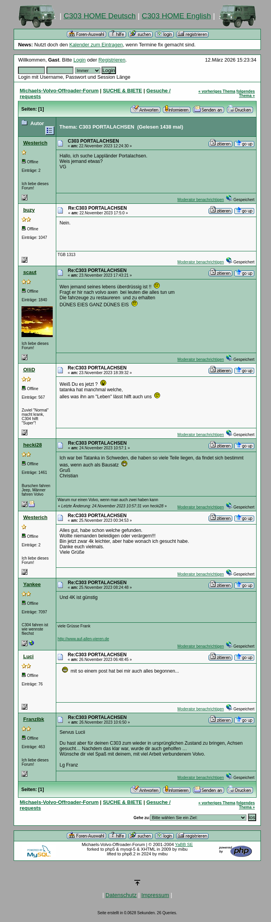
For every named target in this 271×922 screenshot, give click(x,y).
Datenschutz (121, 895)
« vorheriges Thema (216, 91)
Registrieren (111, 60)
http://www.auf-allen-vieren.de (83, 639)
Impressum (155, 895)
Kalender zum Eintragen (96, 45)
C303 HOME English (176, 16)
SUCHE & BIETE (122, 91)
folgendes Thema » (245, 93)
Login (79, 60)
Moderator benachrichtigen (200, 200)
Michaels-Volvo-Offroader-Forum (59, 91)
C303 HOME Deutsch (100, 16)
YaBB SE (184, 844)
